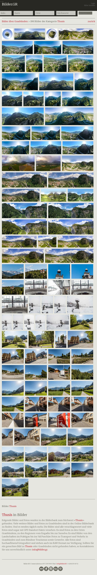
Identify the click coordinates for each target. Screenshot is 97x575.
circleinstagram (51, 569)
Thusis (61, 21)
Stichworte (63, 13)
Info (3, 13)
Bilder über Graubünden (15, 21)
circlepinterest (60, 569)
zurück (91, 21)
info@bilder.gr (39, 549)
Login (93, 3)
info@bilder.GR (61, 564)
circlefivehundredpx (55, 569)
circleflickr (41, 569)
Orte (38, 13)
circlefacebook (46, 569)
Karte (17, 13)
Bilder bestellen (89, 5)
